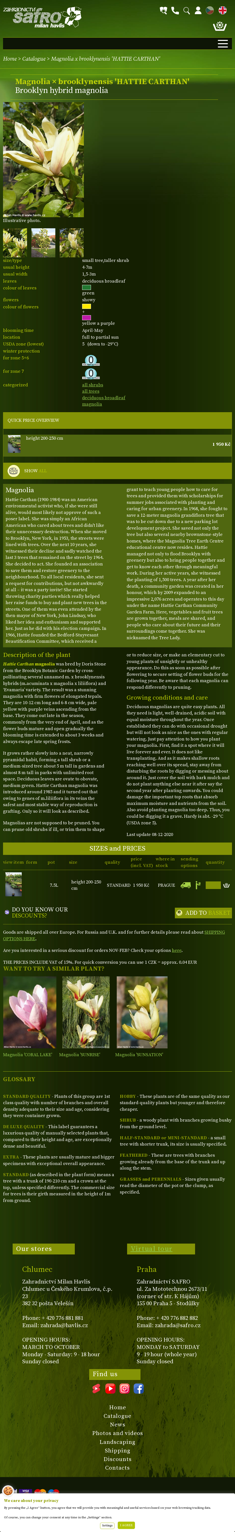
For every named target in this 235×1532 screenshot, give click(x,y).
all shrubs (92, 385)
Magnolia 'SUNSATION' (139, 1055)
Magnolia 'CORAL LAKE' (27, 1055)
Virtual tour (152, 1249)
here (176, 950)
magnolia (92, 404)
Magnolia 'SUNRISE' (79, 1055)
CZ (208, 9)
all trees (90, 391)
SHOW (35, 471)
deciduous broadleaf (103, 398)
